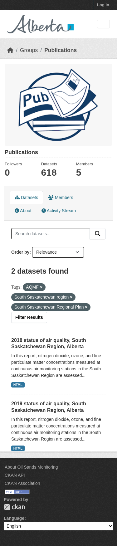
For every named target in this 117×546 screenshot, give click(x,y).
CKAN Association (22, 483)
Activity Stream (58, 210)
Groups (29, 50)
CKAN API (15, 475)
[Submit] (98, 233)
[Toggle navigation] (103, 24)
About (23, 210)
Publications (60, 50)
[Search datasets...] (50, 233)
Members (60, 197)
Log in (103, 4)
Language (14, 518)
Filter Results (29, 317)
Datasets (26, 197)
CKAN (14, 507)
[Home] (10, 50)
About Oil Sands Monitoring (31, 467)
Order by (20, 252)
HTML (17, 385)
